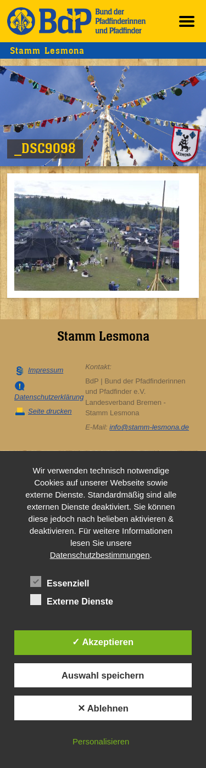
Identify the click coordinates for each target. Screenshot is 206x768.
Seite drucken (50, 411)
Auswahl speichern (103, 675)
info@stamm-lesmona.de (149, 427)
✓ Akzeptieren (102, 642)
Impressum (45, 370)
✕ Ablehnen (103, 708)
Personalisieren (101, 741)
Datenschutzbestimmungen (100, 555)
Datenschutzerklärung (48, 397)
